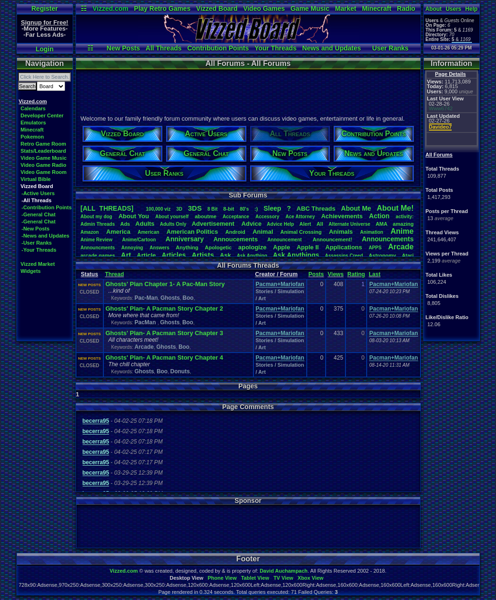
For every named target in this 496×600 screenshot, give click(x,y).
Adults (144, 223)
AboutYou (133, 216)
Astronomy (382, 255)
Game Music (309, 8)
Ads (125, 224)
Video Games (264, 8)
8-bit (228, 209)
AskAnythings (296, 255)
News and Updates (331, 48)
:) (256, 209)
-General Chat (39, 214)
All (320, 224)
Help (471, 9)
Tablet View (255, 578)
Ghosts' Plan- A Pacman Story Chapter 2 (164, 308)
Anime (401, 231)
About (433, 9)
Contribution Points (218, 48)
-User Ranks (37, 243)
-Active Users (38, 193)
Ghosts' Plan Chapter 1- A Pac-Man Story (165, 284)
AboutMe (356, 208)
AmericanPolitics (192, 231)
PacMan (146, 322)
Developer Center (42, 115)
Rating (356, 274)
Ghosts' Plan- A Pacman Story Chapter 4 (164, 357)
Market (345, 8)
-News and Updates (45, 235)
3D (180, 209)
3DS (195, 208)
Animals (341, 231)
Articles (173, 255)
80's (244, 209)
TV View (283, 578)
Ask (225, 255)
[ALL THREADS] (107, 208)
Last (374, 274)
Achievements (341, 216)
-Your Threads (39, 250)
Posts (316, 274)
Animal (262, 231)
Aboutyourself (172, 216)
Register (44, 8)
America (118, 231)
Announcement (285, 239)
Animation (371, 232)
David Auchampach (284, 571)
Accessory (267, 216)
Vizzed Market (38, 264)
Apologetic (218, 247)
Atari (407, 255)
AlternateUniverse (349, 224)
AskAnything (252, 255)
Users (453, 9)
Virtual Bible (36, 179)
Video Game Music (44, 158)
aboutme (206, 216)
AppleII (307, 247)
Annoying (132, 247)
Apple (281, 247)
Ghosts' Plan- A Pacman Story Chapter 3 (164, 333)
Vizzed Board (217, 8)
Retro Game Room (44, 144)
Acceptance (236, 216)
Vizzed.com (110, 8)
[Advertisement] (248, 91)
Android (235, 232)
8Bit (212, 209)
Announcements (388, 239)
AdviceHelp (280, 224)
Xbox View (311, 578)
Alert (305, 224)
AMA (381, 224)
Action (379, 216)
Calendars (33, 108)
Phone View (222, 578)
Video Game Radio (44, 165)
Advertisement (214, 223)
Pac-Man (146, 298)
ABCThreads (315, 208)
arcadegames (98, 255)
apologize (252, 247)
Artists (203, 255)
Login (44, 49)
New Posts (123, 48)
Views (336, 274)
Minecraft (376, 8)
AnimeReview (97, 239)
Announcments (98, 247)
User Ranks (390, 48)
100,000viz (158, 209)
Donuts (180, 371)
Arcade (400, 247)
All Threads (164, 48)
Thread (114, 274)
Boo (188, 298)
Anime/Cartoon (139, 239)
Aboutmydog (96, 216)
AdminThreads (98, 224)
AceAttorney (300, 216)
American (149, 232)
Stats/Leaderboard (44, 151)
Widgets (31, 271)
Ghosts (170, 298)
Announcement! (333, 239)
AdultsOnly (173, 224)
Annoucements (235, 239)
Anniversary (185, 239)
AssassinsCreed (344, 255)
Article (146, 255)
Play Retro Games (162, 8)
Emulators (33, 122)
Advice (252, 223)
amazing (403, 224)
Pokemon (32, 137)
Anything (187, 247)
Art (126, 255)
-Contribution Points (47, 207)
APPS (375, 247)
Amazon (90, 232)
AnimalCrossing (300, 232)
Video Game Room (44, 172)
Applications (343, 247)
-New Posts (36, 228)
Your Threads (275, 48)
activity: (405, 216)
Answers (159, 247)
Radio (406, 8)
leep (272, 208)
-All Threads (37, 200)
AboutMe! (395, 208)
